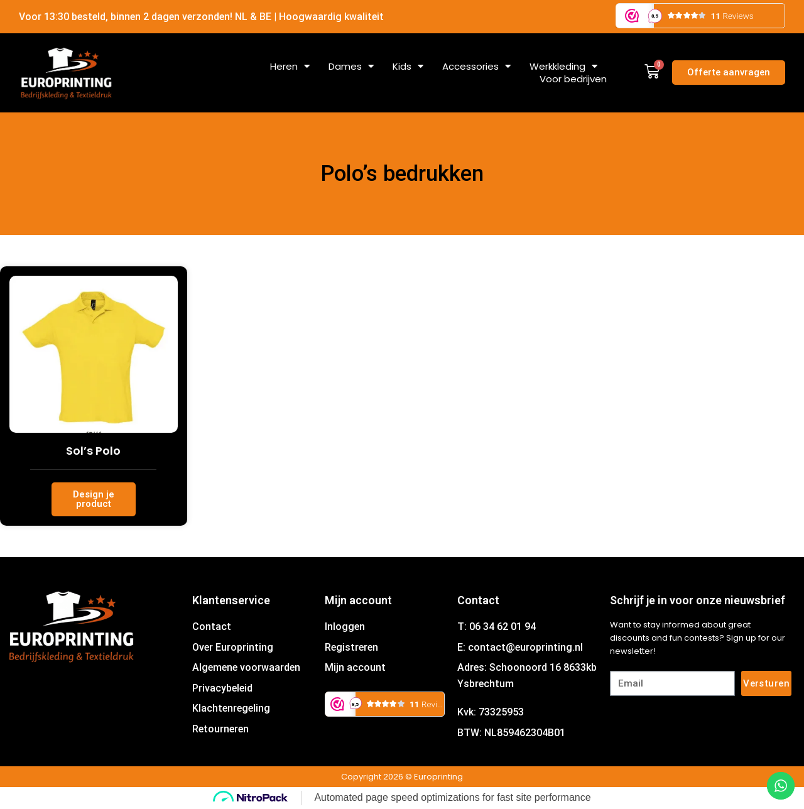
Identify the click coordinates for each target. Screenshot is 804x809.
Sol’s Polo (93, 451)
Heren (290, 66)
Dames (351, 66)
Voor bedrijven (573, 79)
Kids (408, 66)
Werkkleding (563, 66)
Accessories (476, 66)
